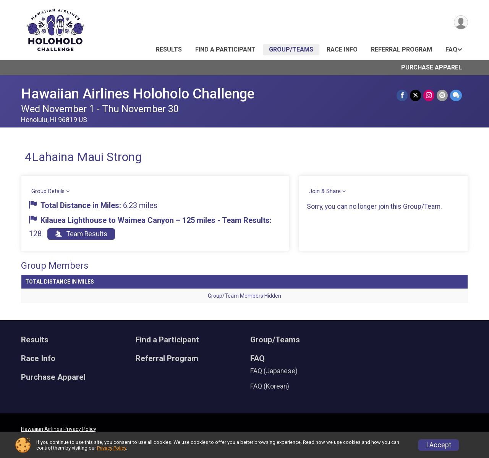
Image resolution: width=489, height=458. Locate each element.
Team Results (81, 234)
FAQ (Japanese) (274, 371)
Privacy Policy (111, 448)
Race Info (342, 49)
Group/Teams (291, 49)
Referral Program (401, 49)
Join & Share (325, 191)
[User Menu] (461, 22)
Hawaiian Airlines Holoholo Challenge (137, 93)
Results (169, 49)
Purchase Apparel (431, 67)
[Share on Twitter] (415, 95)
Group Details (48, 191)
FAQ (451, 49)
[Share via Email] (442, 95)
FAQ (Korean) (269, 386)
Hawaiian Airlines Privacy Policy (58, 429)
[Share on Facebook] (402, 95)
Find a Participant (225, 49)
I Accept (438, 445)
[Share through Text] (456, 95)
